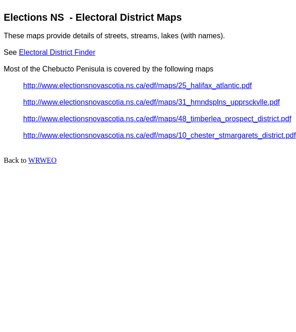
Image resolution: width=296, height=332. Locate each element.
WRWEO (42, 160)
